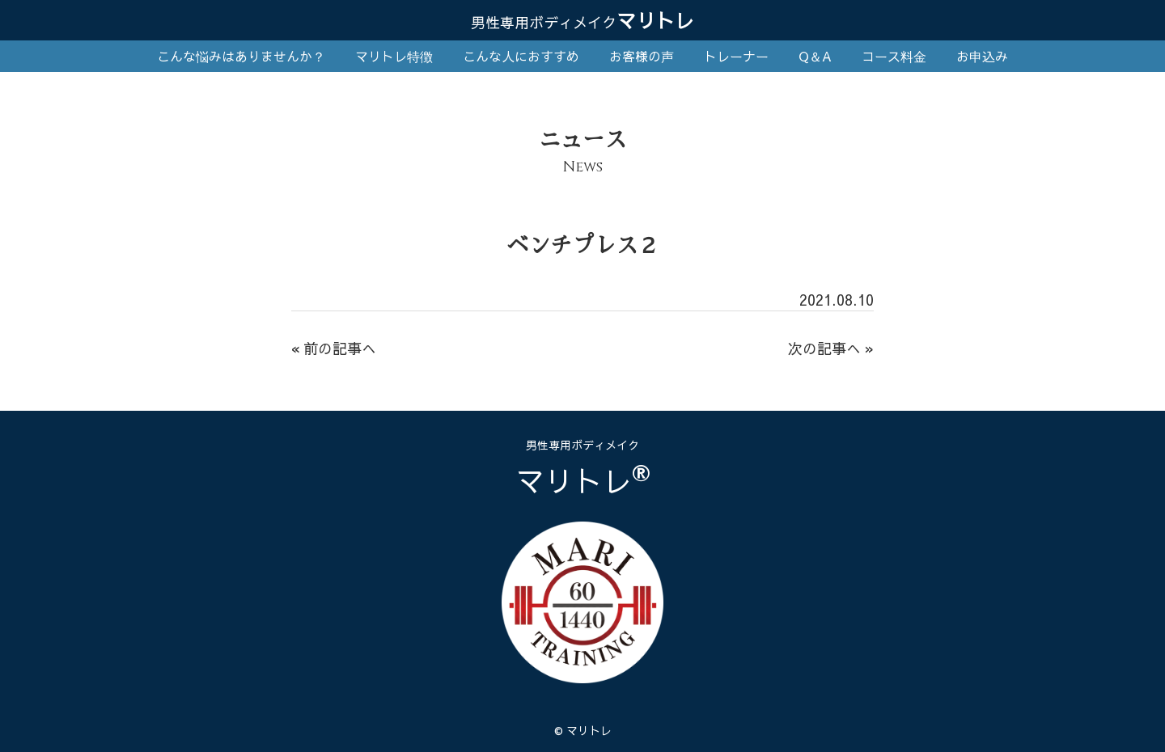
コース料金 (894, 56)
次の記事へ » (831, 348)
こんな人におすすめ (521, 56)
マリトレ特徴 (394, 56)
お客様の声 (641, 56)
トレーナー (736, 56)
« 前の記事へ (333, 348)
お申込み (982, 56)
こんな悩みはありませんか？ (241, 56)
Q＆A (815, 56)
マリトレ (582, 20)
